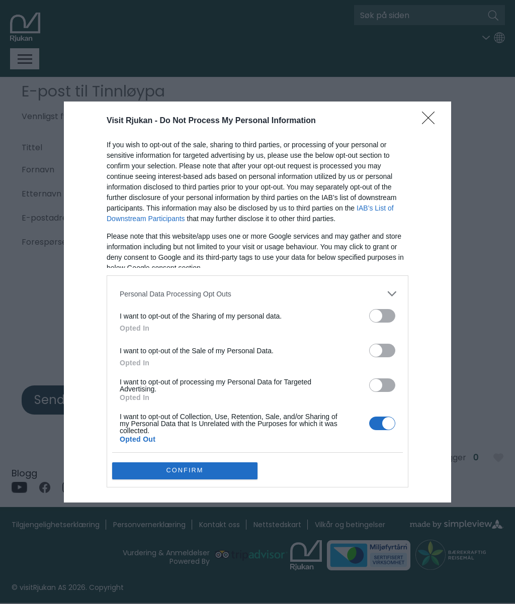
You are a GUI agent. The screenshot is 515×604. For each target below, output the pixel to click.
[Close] (431, 121)
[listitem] (257, 293)
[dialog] (257, 302)
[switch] (382, 316)
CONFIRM (185, 470)
